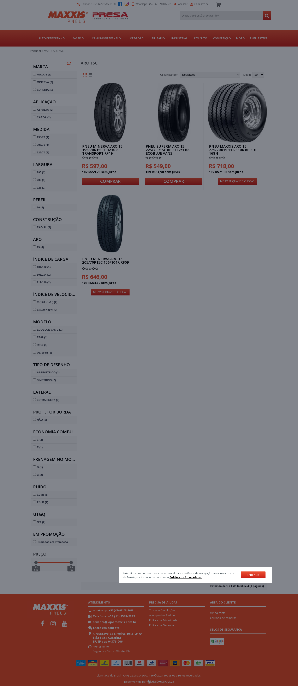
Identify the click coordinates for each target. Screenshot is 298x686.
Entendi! (253, 575)
